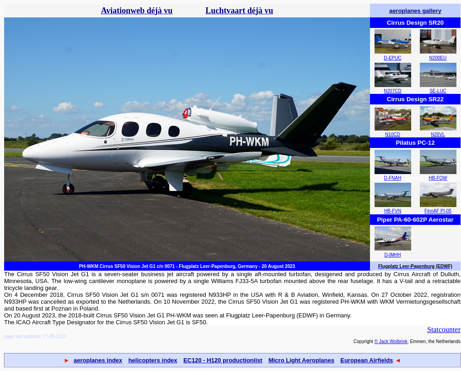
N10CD (392, 134)
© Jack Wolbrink (391, 341)
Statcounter (444, 329)
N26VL (438, 134)
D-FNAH (393, 177)
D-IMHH (392, 254)
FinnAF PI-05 (437, 210)
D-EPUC (392, 57)
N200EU (438, 57)
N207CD (392, 90)
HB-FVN (392, 210)
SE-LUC (437, 90)
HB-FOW (438, 177)
